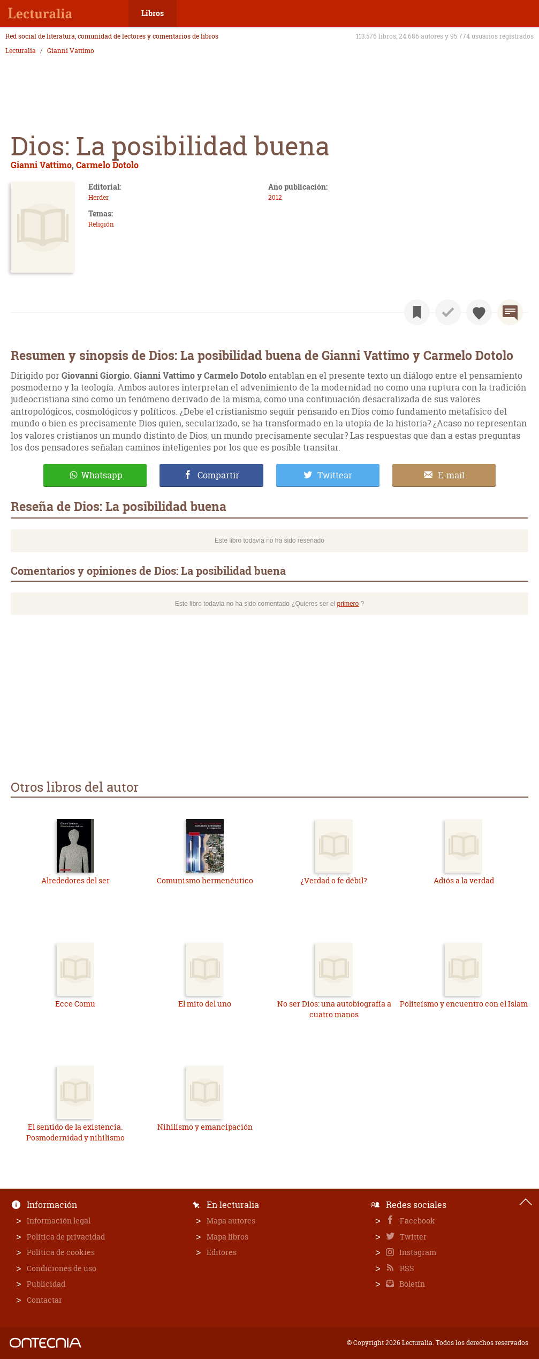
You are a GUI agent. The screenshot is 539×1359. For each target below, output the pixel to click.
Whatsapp (102, 475)
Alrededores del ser (75, 880)
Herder (98, 197)
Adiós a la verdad (464, 880)
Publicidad (46, 1284)
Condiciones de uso (61, 1268)
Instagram (417, 1252)
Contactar (44, 1300)
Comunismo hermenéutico (205, 880)
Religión (101, 224)
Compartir (218, 475)
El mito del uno (204, 1003)
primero (348, 603)
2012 (275, 197)
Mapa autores (231, 1220)
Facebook (416, 1220)
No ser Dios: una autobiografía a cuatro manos (334, 1008)
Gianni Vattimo (70, 51)
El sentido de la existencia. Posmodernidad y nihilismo (75, 1132)
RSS (406, 1268)
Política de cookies (61, 1252)
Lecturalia (20, 51)
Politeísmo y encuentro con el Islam (464, 1003)
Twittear (334, 475)
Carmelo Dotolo (107, 164)
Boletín (411, 1284)
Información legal (58, 1220)
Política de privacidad (66, 1237)
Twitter (412, 1237)
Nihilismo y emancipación (205, 1127)
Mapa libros (227, 1237)
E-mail (451, 475)
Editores (222, 1252)
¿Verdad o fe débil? (334, 880)
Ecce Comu (75, 1003)
